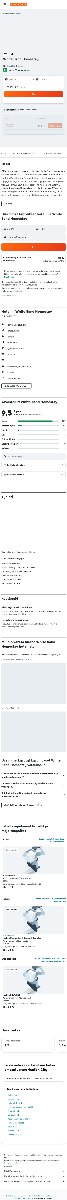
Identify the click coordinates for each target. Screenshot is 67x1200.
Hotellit (22, 1196)
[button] (5, 4)
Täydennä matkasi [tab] (44, 1078)
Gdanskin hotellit (15, 1099)
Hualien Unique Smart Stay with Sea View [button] (22, 938)
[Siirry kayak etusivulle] (18, 4)
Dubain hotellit (14, 1095)
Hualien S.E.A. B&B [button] (11, 995)
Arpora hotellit (14, 1111)
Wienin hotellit (14, 1126)
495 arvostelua (22, 70)
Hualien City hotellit (23, 1198)
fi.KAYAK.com (11, 1196)
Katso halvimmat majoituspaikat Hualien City (51, 900)
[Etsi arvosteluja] (35, 456)
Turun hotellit (13, 1130)
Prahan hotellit (14, 1134)
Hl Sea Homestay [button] (10, 875)
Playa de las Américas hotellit (20, 1107)
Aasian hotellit (34, 1196)
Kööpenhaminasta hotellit (19, 1119)
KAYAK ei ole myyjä (35, 1171)
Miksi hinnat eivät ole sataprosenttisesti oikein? (35, 1181)
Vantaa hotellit (14, 1115)
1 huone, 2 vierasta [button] (15, 86)
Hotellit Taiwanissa (50, 1196)
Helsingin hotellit (15, 1103)
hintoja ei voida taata (12, 1163)
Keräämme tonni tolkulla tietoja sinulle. (35, 1176)
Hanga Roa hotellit (16, 1123)
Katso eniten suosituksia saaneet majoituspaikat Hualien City (50, 960)
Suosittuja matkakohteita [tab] (18, 1078)
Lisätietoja (9, 277)
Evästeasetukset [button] (8, 295)
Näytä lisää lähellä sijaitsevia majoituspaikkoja (52, 840)
